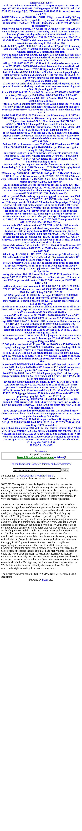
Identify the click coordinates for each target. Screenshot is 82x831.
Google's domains (41, 464)
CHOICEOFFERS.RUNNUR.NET (35, 475)
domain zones (41, 2)
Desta (45, 579)
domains (65, 464)
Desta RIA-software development (35, 457)
